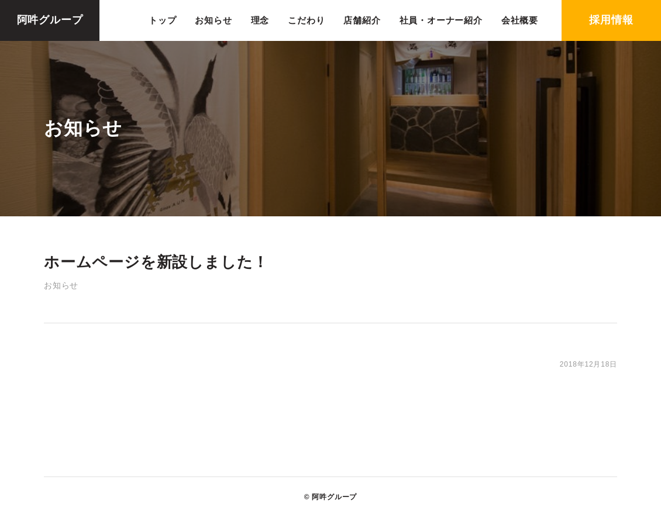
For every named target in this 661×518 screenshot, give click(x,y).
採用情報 (611, 20)
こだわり (306, 20)
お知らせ (213, 20)
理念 (260, 20)
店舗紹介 (361, 20)
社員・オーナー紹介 (441, 20)
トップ (162, 20)
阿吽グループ (50, 20)
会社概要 (519, 20)
